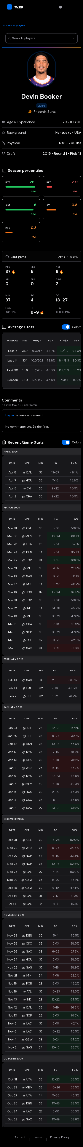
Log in (9, 415)
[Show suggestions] (73, 38)
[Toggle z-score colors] (71, 327)
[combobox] (37, 38)
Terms (37, 1137)
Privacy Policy (60, 1137)
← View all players (14, 25)
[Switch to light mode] (60, 7)
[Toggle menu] (71, 7)
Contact (20, 1137)
